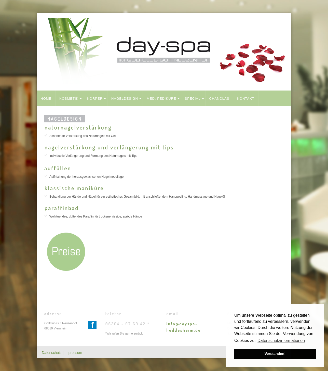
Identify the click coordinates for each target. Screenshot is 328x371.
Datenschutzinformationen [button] (281, 340)
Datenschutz (52, 353)
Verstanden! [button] (275, 354)
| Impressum (72, 353)
